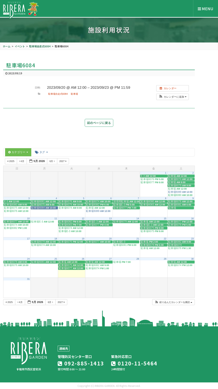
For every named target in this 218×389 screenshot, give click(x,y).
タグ (41, 152)
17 (28, 238)
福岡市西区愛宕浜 (29, 369)
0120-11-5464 (134, 363)
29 (165, 259)
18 (55, 238)
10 (28, 218)
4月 (22, 161)
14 (137, 218)
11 (55, 218)
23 (192, 238)
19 (83, 238)
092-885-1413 (81, 363)
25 (55, 259)
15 (165, 218)
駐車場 (74, 94)
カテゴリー (18, 152)
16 (192, 218)
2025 (11, 161)
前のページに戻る (99, 123)
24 (28, 259)
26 (83, 259)
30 (192, 259)
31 (28, 279)
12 (83, 218)
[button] (172, 97)
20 (110, 238)
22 (165, 238)
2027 (63, 161)
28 (137, 259)
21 (137, 238)
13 (110, 218)
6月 (52, 161)
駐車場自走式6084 (58, 94)
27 (110, 259)
